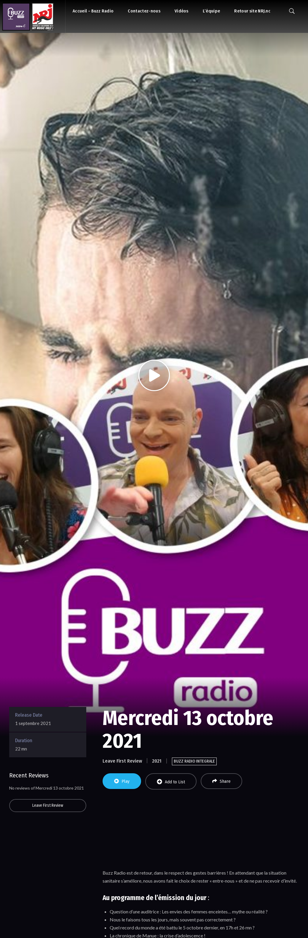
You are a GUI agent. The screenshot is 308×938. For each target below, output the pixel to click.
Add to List (171, 782)
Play (122, 781)
